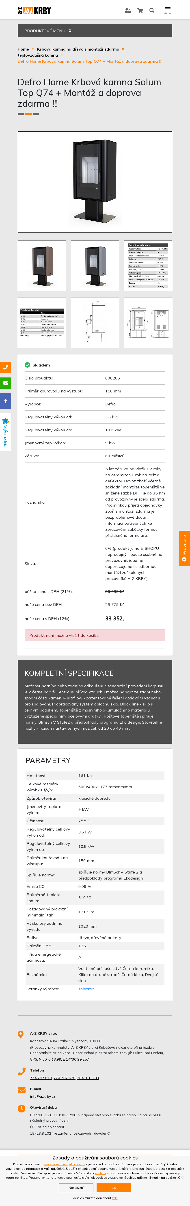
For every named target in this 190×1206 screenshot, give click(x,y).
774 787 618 (41, 1078)
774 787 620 (65, 1078)
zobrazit (86, 988)
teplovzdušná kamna (38, 55)
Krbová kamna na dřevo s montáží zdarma (78, 49)
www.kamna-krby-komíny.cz (64, 1164)
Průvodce (184, 548)
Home (23, 49)
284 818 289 (88, 1078)
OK (114, 1188)
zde (115, 1198)
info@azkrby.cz (42, 1096)
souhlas (100, 1173)
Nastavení (76, 1188)
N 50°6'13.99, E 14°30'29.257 (64, 1059)
